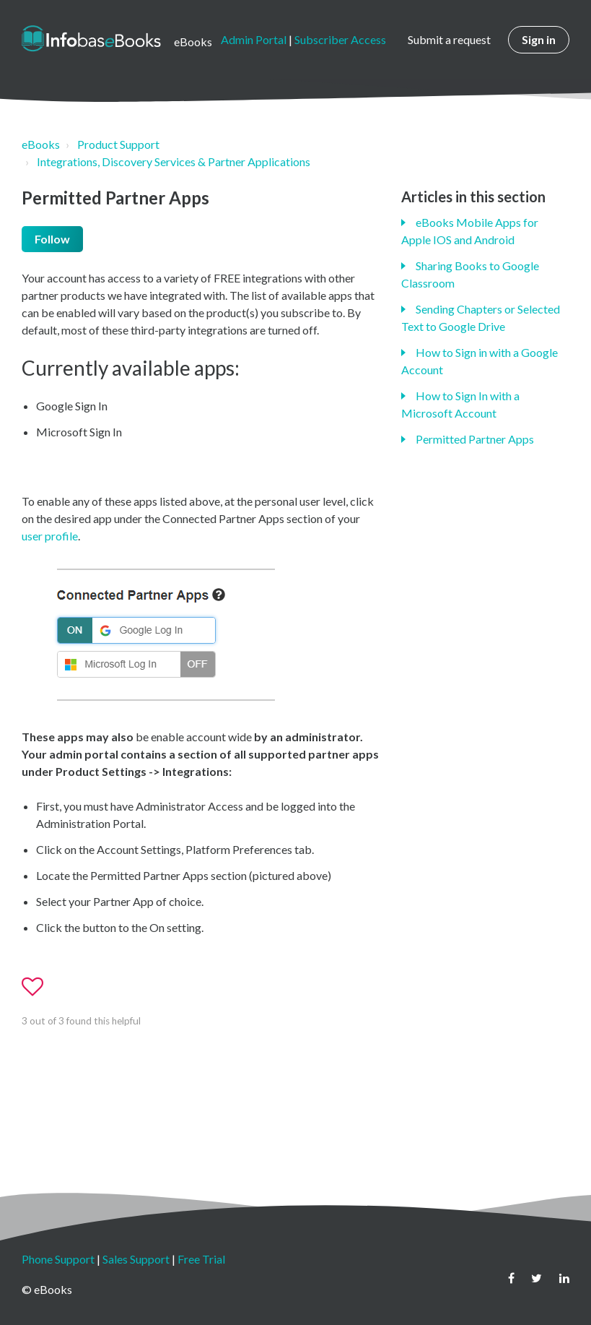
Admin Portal (253, 39)
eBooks (41, 144)
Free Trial (201, 1259)
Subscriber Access (340, 39)
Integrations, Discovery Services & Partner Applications (173, 161)
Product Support (118, 144)
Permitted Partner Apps (475, 439)
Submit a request (449, 39)
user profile (50, 536)
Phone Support (58, 1259)
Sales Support (136, 1259)
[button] (39, 987)
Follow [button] (52, 239)
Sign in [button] (539, 39)
